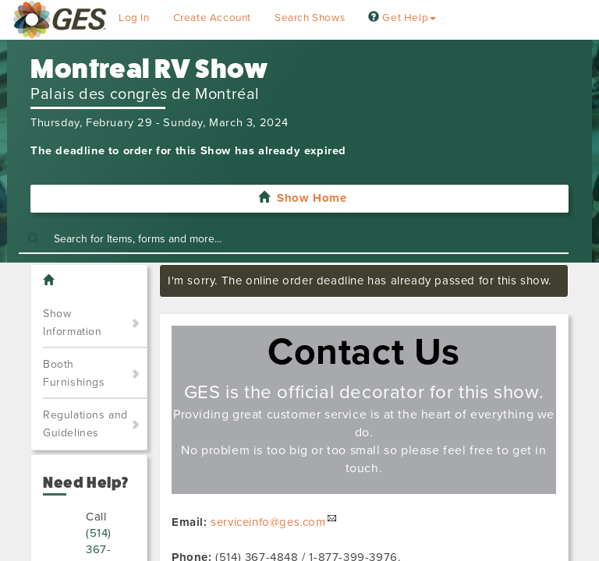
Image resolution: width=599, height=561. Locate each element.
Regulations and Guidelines (85, 423)
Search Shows (310, 18)
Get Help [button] (402, 18)
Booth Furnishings (74, 373)
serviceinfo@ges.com (268, 522)
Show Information (72, 322)
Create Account (212, 18)
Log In (134, 18)
